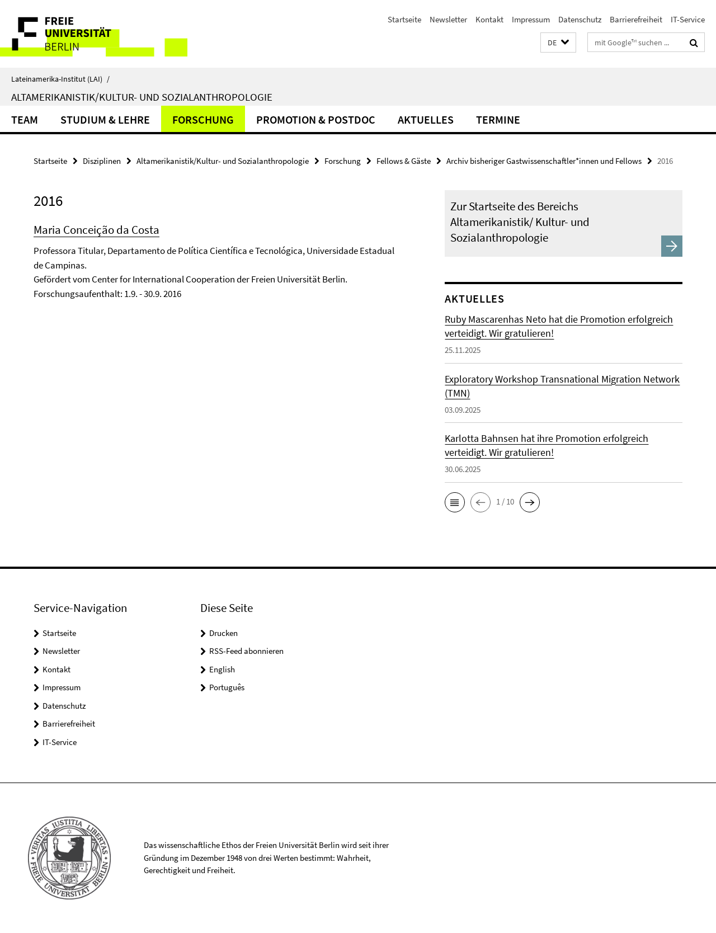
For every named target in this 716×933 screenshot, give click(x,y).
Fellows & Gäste (403, 161)
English (222, 669)
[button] (558, 42)
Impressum (531, 19)
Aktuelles (426, 119)
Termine (498, 119)
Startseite (404, 19)
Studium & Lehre (105, 119)
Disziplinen (102, 161)
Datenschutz (579, 19)
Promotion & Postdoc (315, 119)
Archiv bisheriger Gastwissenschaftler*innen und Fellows (544, 161)
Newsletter (448, 19)
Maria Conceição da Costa (96, 229)
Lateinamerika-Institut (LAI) (60, 79)
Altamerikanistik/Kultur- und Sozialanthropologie (141, 96)
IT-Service (688, 19)
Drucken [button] (223, 633)
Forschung (203, 119)
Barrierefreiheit (636, 19)
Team (24, 119)
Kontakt (489, 19)
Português (226, 687)
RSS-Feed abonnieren (246, 650)
